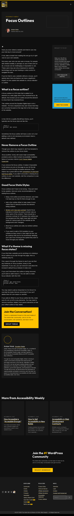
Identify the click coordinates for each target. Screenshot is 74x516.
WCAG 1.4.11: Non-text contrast (16, 211)
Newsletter (26, 497)
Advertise (55, 488)
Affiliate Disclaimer (43, 495)
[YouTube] (6, 494)
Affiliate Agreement (43, 493)
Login (54, 490)
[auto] (4, 47)
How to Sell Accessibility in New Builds (36, 423)
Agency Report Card (29, 499)
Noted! (25, 504)
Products (26, 495)
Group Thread (12, 326)
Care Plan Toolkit (28, 501)
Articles (26, 493)
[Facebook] (3, 494)
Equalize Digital (20, 348)
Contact (55, 493)
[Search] (69, 499)
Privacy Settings (42, 501)
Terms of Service (42, 490)
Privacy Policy (42, 488)
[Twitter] (8, 494)
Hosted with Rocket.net (60, 495)
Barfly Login (27, 506)
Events (25, 490)
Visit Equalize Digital (62, 75)
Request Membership (43, 472)
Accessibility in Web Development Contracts (60, 423)
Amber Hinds (14, 29)
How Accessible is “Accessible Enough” (12, 422)
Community (27, 488)
